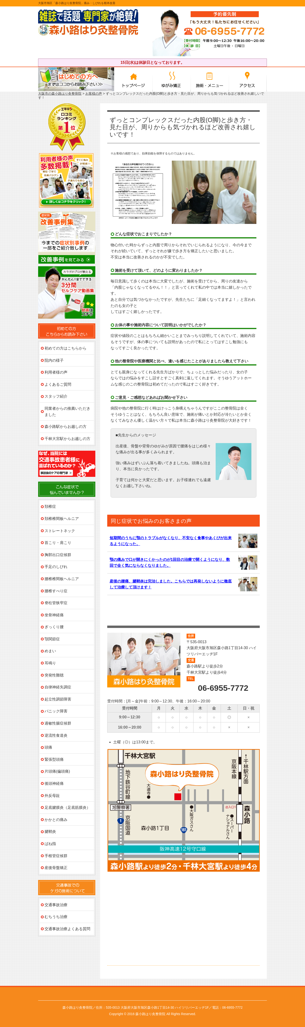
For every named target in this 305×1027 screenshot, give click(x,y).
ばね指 (50, 844)
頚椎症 (50, 506)
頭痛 (48, 747)
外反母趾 (52, 796)
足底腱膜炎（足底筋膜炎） (67, 807)
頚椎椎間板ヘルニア (62, 519)
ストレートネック (60, 531)
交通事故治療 (56, 905)
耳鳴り (50, 663)
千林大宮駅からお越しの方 (67, 439)
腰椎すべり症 (56, 591)
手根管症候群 (56, 856)
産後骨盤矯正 (56, 868)
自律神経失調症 (58, 687)
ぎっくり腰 (54, 627)
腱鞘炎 (50, 832)
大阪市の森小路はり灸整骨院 (59, 93)
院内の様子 (54, 360)
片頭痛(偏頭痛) (57, 771)
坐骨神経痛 (54, 615)
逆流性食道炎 (56, 735)
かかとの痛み (56, 820)
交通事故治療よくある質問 (67, 929)
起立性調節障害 (58, 699)
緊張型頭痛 (54, 759)
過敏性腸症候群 (58, 723)
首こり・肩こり (58, 543)
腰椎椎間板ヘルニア (62, 579)
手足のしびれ (56, 567)
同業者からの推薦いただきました (67, 411)
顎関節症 (52, 639)
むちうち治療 (56, 917)
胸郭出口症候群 (58, 555)
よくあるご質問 (58, 384)
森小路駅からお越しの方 (65, 427)
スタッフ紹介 (56, 396)
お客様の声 (93, 93)
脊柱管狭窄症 (56, 603)
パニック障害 (56, 711)
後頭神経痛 (54, 783)
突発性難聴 (54, 675)
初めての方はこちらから (65, 348)
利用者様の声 (56, 372)
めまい (50, 651)
